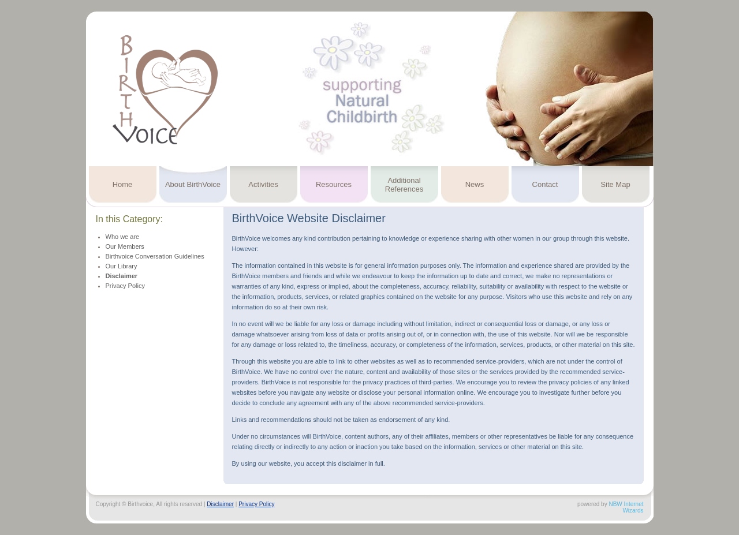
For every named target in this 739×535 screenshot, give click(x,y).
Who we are (123, 236)
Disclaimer (122, 275)
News (474, 184)
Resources (334, 184)
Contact (545, 184)
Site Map (615, 184)
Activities (263, 184)
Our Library (121, 266)
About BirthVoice (193, 184)
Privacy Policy (125, 285)
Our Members (125, 246)
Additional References (404, 184)
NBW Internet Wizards (626, 507)
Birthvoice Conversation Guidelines (155, 256)
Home (123, 184)
